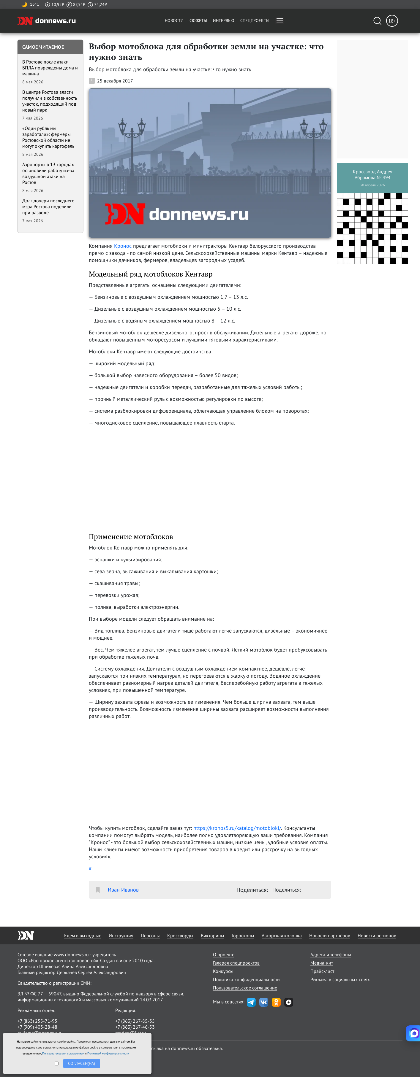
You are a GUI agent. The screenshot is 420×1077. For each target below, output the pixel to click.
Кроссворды (180, 935)
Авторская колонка (282, 935)
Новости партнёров (329, 935)
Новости (174, 20)
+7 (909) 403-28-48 (37, 1027)
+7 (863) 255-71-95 (37, 1021)
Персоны (150, 935)
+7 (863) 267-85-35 (135, 1021)
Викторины (212, 935)
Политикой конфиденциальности (108, 1053)
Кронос (123, 245)
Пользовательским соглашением (63, 1053)
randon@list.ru (130, 1033)
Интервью (223, 20)
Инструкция (121, 935)
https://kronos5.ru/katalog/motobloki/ (237, 828)
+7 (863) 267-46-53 (135, 1027)
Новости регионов (377, 935)
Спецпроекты (254, 20)
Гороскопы (243, 935)
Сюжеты (198, 20)
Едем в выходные (82, 935)
